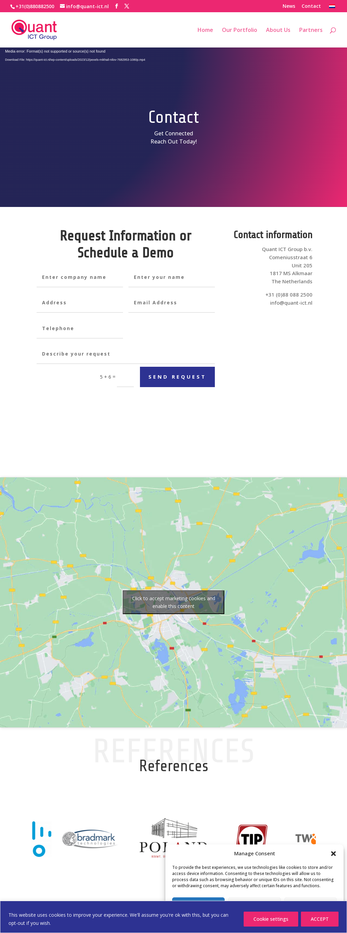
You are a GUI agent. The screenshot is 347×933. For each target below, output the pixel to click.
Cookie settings (270, 919)
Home (205, 30)
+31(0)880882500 (35, 6)
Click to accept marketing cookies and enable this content (173, 602)
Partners (311, 30)
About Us (278, 30)
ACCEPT (320, 919)
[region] (173, 917)
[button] (333, 853)
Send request (177, 376)
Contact (311, 6)
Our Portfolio (239, 30)
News (289, 6)
